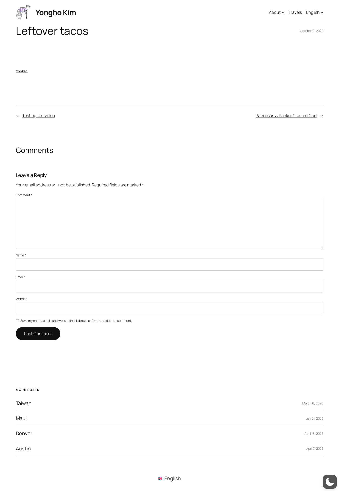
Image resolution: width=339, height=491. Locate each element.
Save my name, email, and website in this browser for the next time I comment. (76, 320)
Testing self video (38, 115)
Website (21, 299)
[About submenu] (283, 12)
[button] (330, 482)
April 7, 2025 (314, 448)
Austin (23, 449)
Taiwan (23, 403)
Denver (24, 433)
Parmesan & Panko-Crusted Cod (286, 115)
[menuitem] (169, 478)
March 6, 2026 (312, 403)
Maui (21, 418)
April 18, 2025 (314, 433)
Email (20, 277)
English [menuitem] (172, 478)
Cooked (22, 71)
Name (21, 255)
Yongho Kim (56, 12)
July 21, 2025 (314, 418)
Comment (24, 195)
